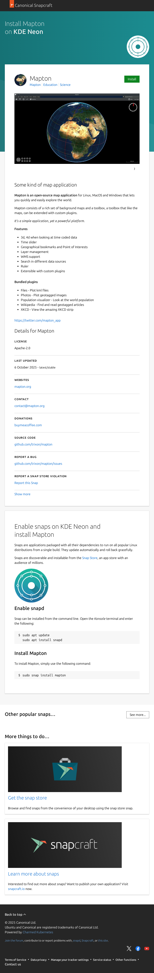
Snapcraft (88, 940)
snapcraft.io (16, 889)
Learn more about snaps (33, 874)
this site (103, 940)
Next (135, 169)
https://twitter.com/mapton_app (37, 320)
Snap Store (89, 558)
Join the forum (14, 940)
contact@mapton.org (29, 406)
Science (65, 84)
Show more (22, 494)
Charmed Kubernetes (38, 932)
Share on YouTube (146, 948)
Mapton (36, 84)
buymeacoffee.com (28, 425)
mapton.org (22, 386)
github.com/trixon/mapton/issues (38, 463)
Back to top (15, 914)
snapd (76, 940)
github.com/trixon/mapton (33, 444)
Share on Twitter (129, 948)
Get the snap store (27, 798)
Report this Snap (26, 483)
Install (132, 79)
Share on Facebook (138, 948)
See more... (138, 714)
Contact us (13, 964)
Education (50, 84)
